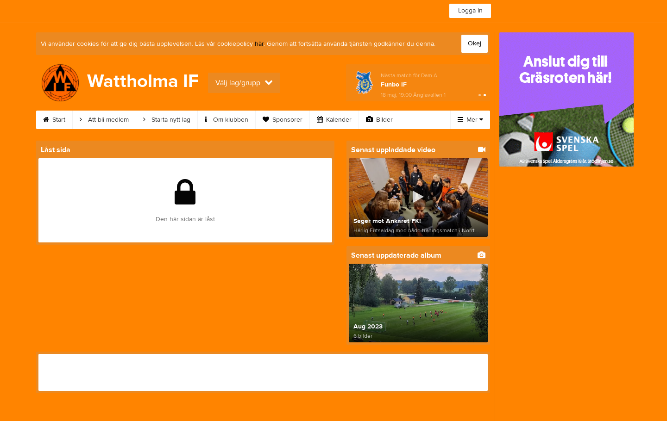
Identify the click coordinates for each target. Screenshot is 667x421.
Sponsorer (282, 120)
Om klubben (226, 120)
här (259, 44)
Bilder (379, 120)
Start (54, 120)
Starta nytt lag (166, 120)
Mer (470, 120)
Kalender (334, 120)
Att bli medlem (104, 120)
